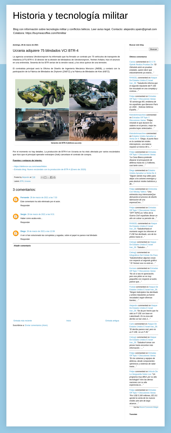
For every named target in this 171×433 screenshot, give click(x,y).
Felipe (132, 96)
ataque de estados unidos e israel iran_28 (143, 80)
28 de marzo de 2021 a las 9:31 (40, 214)
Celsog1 (132, 242)
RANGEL (133, 78)
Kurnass (132, 268)
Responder (25, 205)
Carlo (131, 324)
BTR (22, 181)
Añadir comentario (22, 246)
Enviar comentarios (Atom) (36, 325)
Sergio (23, 214)
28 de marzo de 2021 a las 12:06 (41, 231)
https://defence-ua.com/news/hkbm (30, 166)
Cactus (132, 62)
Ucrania (27, 181)
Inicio (68, 321)
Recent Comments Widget (149, 407)
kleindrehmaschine (137, 115)
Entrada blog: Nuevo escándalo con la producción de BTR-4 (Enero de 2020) (50, 169)
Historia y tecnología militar (70, 15)
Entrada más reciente (23, 321)
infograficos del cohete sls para (143, 255)
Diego (23, 231)
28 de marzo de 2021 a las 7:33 (43, 197)
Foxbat (132, 287)
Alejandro (133, 305)
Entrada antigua (112, 321)
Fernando (24, 197)
